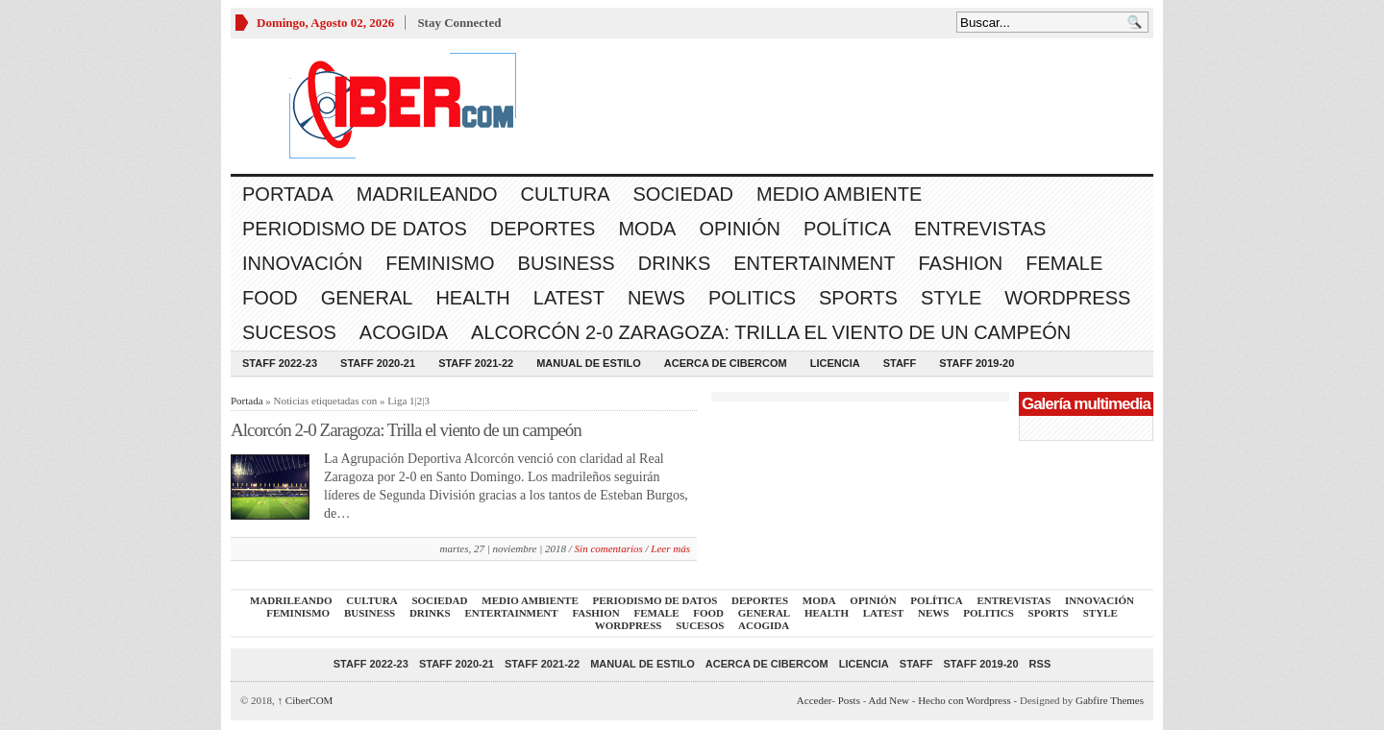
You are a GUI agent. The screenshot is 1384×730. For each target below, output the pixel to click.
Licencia (835, 363)
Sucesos (289, 332)
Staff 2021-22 (475, 363)
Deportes (543, 228)
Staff (900, 363)
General (367, 297)
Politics (752, 297)
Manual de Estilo (588, 363)
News (656, 297)
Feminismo (439, 263)
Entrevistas (980, 228)
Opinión (739, 228)
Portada (288, 194)
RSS (1040, 663)
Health (472, 297)
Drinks (674, 263)
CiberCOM (306, 700)
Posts (849, 700)
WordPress (1067, 297)
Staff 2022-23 (279, 363)
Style (951, 297)
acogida (403, 332)
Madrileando (427, 194)
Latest (569, 297)
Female (1064, 263)
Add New (889, 700)
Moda (647, 228)
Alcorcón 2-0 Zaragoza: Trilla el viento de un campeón (771, 332)
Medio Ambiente (839, 194)
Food (270, 297)
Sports (858, 297)
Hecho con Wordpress (964, 700)
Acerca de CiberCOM (725, 363)
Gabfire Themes (1109, 700)
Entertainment (814, 263)
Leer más (670, 548)
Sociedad (683, 194)
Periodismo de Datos (354, 228)
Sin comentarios (609, 548)
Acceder (814, 700)
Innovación (302, 263)
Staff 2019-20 (976, 363)
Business (566, 263)
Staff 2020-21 (377, 363)
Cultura (565, 194)
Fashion (960, 263)
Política (847, 228)
